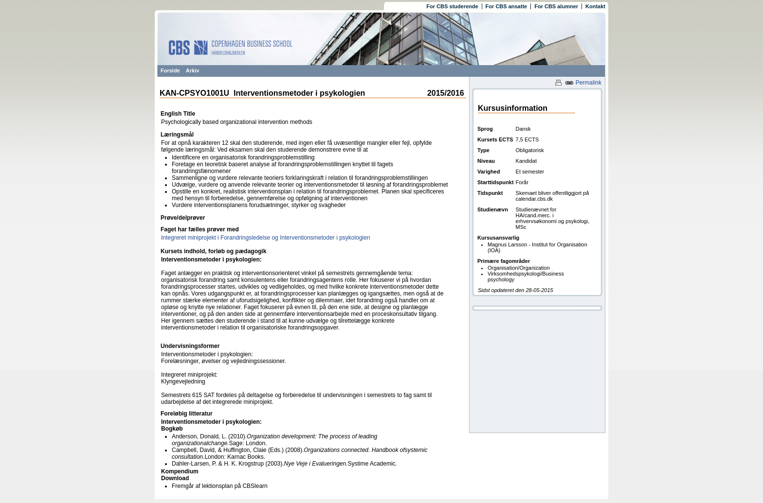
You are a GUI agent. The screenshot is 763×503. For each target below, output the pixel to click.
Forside (170, 70)
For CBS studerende (452, 6)
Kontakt (595, 6)
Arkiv (193, 70)
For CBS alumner (556, 6)
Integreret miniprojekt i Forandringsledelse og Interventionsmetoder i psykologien (265, 237)
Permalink (583, 82)
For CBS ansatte (506, 6)
